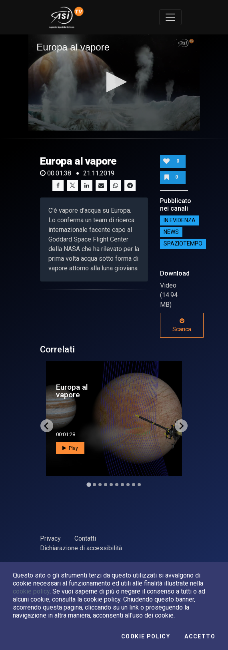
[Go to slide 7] (122, 484)
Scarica (181, 325)
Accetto (199, 636)
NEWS (171, 232)
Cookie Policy (145, 636)
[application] (114, 82)
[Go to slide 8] (128, 484)
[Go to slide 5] (111, 484)
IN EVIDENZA (180, 220)
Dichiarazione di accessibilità (81, 548)
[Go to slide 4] (105, 484)
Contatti (85, 538)
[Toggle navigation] (170, 17)
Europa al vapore (72, 390)
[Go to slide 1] (88, 485)
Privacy (50, 538)
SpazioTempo (183, 243)
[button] (114, 81)
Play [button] (70, 448)
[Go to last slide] (46, 425)
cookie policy (31, 591)
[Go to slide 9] (133, 484)
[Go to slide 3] (100, 484)
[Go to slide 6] (116, 484)
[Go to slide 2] (94, 484)
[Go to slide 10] (139, 484)
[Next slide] (181, 425)
